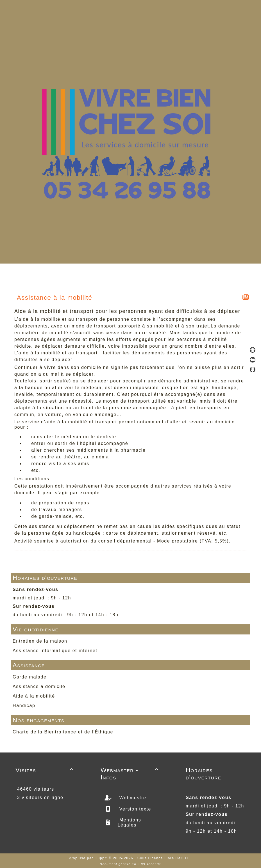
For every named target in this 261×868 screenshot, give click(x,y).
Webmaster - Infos (130, 774)
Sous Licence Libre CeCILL (164, 858)
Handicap (24, 705)
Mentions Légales (129, 822)
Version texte (134, 809)
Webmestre (132, 797)
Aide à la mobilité (34, 696)
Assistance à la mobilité (55, 297)
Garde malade (30, 677)
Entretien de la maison (40, 641)
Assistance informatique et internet (55, 650)
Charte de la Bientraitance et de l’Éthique (63, 732)
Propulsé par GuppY (89, 858)
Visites (45, 770)
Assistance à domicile (39, 686)
